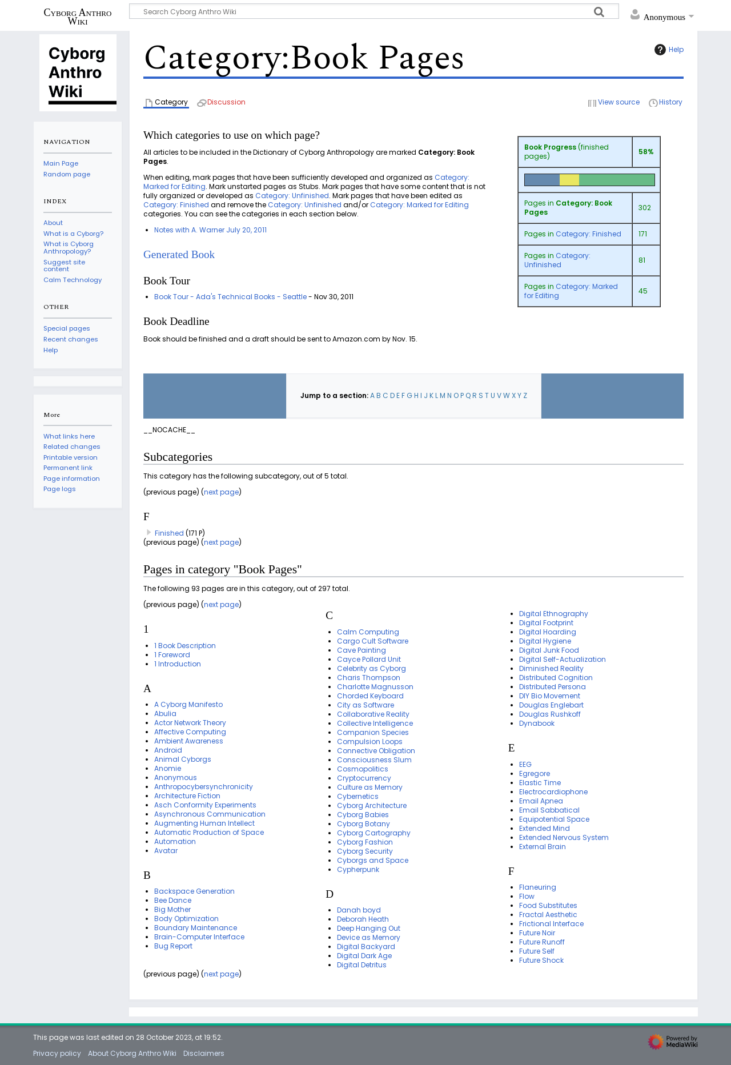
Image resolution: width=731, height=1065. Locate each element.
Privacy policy (57, 1053)
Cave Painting (361, 650)
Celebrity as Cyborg (371, 668)
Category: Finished (588, 234)
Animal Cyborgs (182, 759)
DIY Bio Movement (549, 696)
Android (168, 750)
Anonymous (175, 777)
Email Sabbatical (549, 810)
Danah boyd (359, 910)
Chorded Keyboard (370, 696)
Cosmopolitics (362, 769)
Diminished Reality (551, 668)
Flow (527, 896)
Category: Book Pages (568, 207)
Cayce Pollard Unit (369, 659)
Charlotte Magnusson (375, 687)
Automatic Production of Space (209, 832)
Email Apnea (541, 801)
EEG (525, 764)
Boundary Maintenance (195, 928)
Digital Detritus (362, 965)
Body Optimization (186, 918)
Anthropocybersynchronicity (203, 786)
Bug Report (173, 946)
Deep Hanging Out (368, 928)
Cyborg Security (365, 851)
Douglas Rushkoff (550, 714)
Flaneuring (537, 887)
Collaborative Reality (373, 714)
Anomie (167, 768)
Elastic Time (540, 782)
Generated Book (179, 254)
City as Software (365, 705)
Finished (169, 533)
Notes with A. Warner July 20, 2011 (210, 230)
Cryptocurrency (364, 778)
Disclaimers (203, 1053)
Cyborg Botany (363, 824)
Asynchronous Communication (210, 814)
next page (221, 492)
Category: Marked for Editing (571, 291)
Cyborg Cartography (374, 833)
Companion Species (373, 732)
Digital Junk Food (549, 650)
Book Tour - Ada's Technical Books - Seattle (230, 297)
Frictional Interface (551, 924)
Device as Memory (368, 937)
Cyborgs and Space (372, 860)
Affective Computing (190, 732)
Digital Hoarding (547, 632)
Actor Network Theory (190, 723)
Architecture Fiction (187, 796)
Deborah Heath (363, 919)
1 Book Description (185, 645)
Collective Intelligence (375, 723)
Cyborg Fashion (365, 842)
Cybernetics (358, 796)
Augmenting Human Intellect (204, 823)
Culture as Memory (370, 787)
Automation (175, 841)
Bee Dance (172, 900)
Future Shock (541, 960)
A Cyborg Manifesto (188, 704)
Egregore (534, 773)
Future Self (537, 951)
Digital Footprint (546, 623)
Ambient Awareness (188, 741)
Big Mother (172, 909)
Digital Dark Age (364, 955)
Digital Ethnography (553, 613)
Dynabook (537, 723)
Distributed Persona (552, 687)
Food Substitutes (548, 905)
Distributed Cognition (556, 677)
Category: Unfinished (557, 260)
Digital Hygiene (545, 641)
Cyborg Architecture (372, 805)
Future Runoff (542, 942)
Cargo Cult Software (372, 641)
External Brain (542, 846)
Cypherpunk (358, 869)
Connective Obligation (376, 750)
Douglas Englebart (551, 705)
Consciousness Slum (374, 760)
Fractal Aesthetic (548, 914)
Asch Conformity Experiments (205, 805)
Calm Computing (368, 632)
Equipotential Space (554, 819)
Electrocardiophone (553, 792)
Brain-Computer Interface (199, 937)
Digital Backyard (366, 946)
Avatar (166, 850)
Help (668, 49)
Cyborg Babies (363, 814)
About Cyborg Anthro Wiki (132, 1053)
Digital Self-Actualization (562, 659)
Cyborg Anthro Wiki (78, 16)
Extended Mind (544, 828)
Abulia (165, 713)
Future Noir (537, 933)
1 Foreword (172, 655)
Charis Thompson (368, 677)
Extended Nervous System (564, 837)
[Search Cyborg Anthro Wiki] (374, 11)
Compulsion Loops (370, 741)
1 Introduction (177, 664)
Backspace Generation (194, 891)
